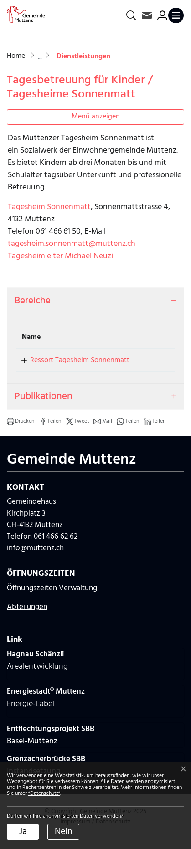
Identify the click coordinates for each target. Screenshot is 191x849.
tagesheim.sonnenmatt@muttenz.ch (71, 244)
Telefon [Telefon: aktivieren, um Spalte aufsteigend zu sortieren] (141, 337)
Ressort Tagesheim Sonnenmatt (59, 365)
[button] (20, 432)
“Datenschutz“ (44, 793)
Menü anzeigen (96, 117)
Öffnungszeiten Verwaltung (52, 599)
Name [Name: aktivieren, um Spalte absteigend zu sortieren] (31, 337)
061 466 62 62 (55, 548)
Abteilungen (27, 618)
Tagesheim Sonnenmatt (49, 207)
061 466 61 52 (149, 360)
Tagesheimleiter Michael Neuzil (61, 256)
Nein (63, 831)
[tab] (95, 301)
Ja (23, 831)
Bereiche (33, 300)
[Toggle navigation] (176, 15)
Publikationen (43, 407)
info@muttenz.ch (35, 559)
